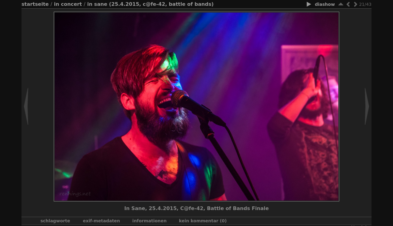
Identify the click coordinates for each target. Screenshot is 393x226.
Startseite (35, 4)
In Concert (68, 4)
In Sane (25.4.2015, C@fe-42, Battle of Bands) (150, 4)
